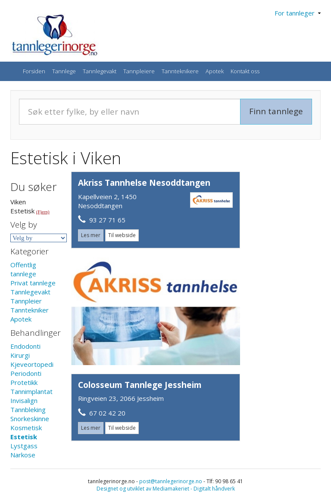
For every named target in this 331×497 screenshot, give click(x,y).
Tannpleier (26, 301)
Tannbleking (28, 409)
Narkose (22, 454)
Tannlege (64, 71)
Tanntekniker (29, 310)
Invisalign (23, 400)
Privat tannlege (33, 282)
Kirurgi (20, 355)
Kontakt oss (245, 71)
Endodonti (25, 346)
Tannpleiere (139, 71)
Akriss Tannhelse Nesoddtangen (144, 182)
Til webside (122, 235)
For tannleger (298, 13)
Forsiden (34, 71)
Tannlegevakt (99, 71)
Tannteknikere (180, 71)
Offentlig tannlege (23, 269)
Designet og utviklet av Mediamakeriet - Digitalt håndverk (166, 488)
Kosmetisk (26, 427)
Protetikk (23, 382)
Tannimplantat (31, 391)
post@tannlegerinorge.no (170, 481)
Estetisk (23, 436)
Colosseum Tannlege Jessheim (140, 385)
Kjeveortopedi (31, 364)
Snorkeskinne (29, 418)
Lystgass (23, 445)
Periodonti (25, 373)
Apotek (215, 71)
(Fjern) (43, 211)
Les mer (90, 235)
